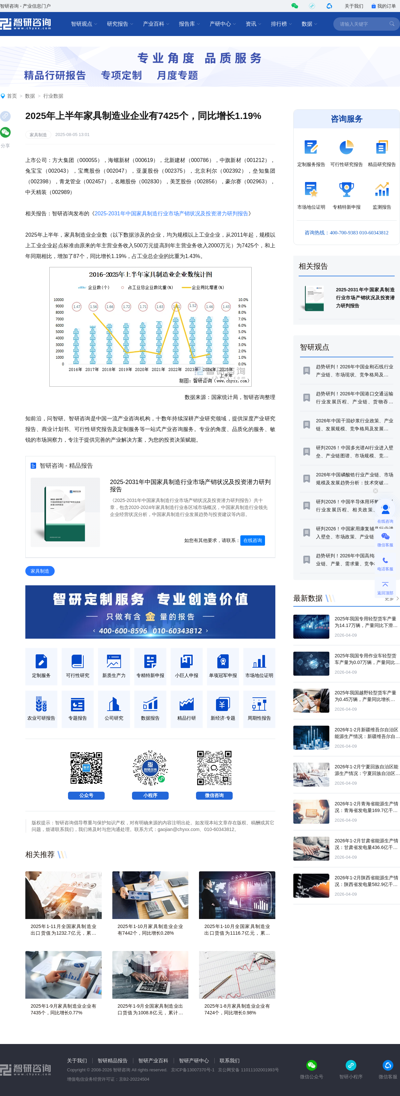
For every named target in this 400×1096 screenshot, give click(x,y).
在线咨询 (252, 540)
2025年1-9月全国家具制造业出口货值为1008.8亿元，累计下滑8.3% (150, 1012)
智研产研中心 (194, 1060)
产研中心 (223, 24)
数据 (310, 24)
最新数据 (308, 598)
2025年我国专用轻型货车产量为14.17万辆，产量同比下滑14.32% (365, 625)
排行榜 (281, 24)
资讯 (254, 24)
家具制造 (38, 134)
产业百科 (156, 24)
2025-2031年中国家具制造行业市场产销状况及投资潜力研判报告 (171, 213)
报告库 (189, 24)
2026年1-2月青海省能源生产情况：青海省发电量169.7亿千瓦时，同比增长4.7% (366, 810)
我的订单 (383, 6)
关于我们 (354, 6)
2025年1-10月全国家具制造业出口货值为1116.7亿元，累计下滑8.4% (237, 933)
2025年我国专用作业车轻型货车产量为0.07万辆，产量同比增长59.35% (367, 662)
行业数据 (53, 96)
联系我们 (230, 1060)
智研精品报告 (113, 1060)
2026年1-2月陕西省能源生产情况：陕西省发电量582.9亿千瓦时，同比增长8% (366, 884)
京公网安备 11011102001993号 (248, 1069)
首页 (12, 96)
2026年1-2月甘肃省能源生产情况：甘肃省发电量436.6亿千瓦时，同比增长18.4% (366, 847)
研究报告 (120, 24)
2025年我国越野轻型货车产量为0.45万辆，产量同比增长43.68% (365, 699)
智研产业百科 (153, 1060)
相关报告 (313, 266)
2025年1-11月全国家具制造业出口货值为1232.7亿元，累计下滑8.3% (63, 933)
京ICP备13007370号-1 (192, 1069)
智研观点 (84, 24)
